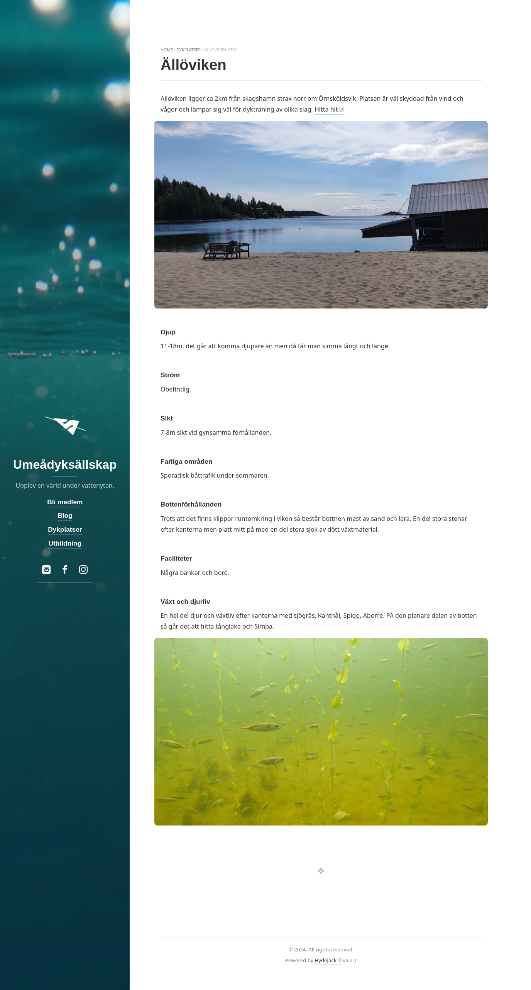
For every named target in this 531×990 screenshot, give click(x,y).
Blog (64, 515)
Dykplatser (65, 529)
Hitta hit (326, 109)
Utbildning (64, 543)
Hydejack (326, 960)
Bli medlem (65, 502)
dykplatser (188, 50)
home (167, 50)
